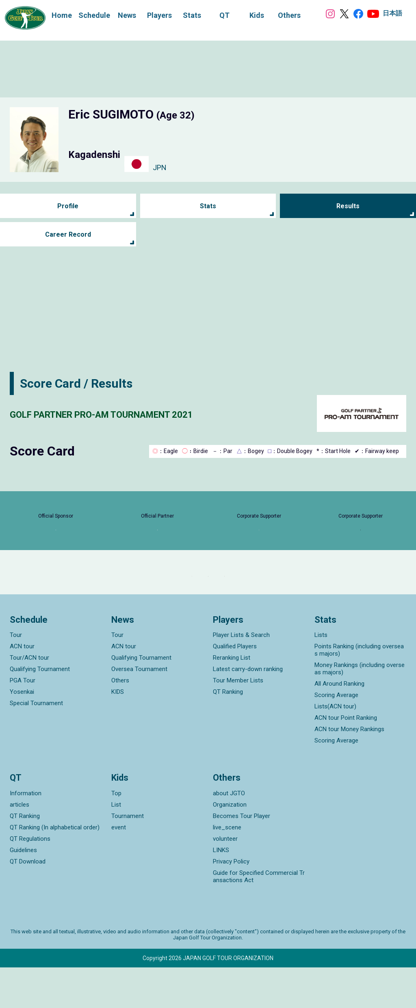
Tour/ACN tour (29, 698)
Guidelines (23, 890)
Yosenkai (22, 732)
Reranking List (231, 698)
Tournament (127, 856)
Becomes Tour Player (241, 856)
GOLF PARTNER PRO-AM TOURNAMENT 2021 (135, 413)
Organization (230, 845)
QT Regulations (30, 879)
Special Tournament (36, 743)
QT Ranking (228, 732)
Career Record (67, 234)
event (118, 868)
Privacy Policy (231, 902)
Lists (320, 675)
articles (19, 845)
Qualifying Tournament (40, 709)
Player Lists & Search (241, 675)
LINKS (221, 890)
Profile (68, 206)
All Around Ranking (339, 724)
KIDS (117, 732)
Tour (16, 675)
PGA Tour (22, 721)
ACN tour (22, 687)
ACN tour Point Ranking (345, 758)
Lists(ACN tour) (335, 747)
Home (53, 14)
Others (120, 721)
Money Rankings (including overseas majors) (359, 709)
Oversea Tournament (139, 709)
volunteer (225, 879)
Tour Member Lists (238, 721)
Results (348, 206)
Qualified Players (235, 687)
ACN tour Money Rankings (349, 769)
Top (116, 833)
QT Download (28, 902)
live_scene (227, 868)
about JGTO (229, 833)
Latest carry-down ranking (248, 709)
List (116, 845)
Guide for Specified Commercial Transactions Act (259, 917)
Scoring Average (336, 735)
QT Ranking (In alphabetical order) (55, 868)
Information (25, 833)
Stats (208, 206)
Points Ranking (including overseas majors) (359, 690)
